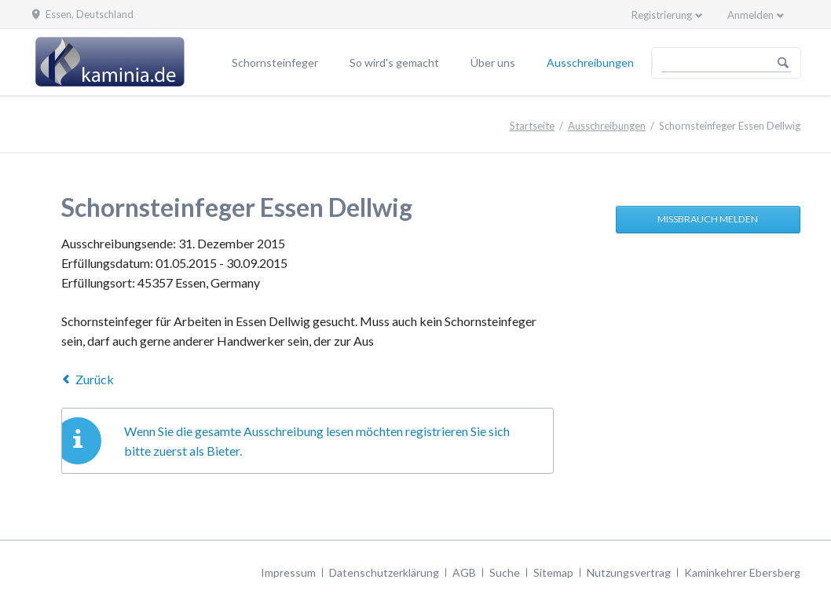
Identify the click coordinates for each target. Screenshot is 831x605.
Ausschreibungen (590, 62)
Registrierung (661, 15)
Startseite (532, 125)
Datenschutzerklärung (384, 572)
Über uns (492, 62)
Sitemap (553, 572)
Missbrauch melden (707, 219)
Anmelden (750, 15)
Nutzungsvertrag (629, 572)
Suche (504, 572)
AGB (464, 572)
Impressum (288, 572)
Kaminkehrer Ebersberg (742, 572)
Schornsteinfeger (275, 62)
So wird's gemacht (394, 62)
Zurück (94, 379)
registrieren (436, 431)
